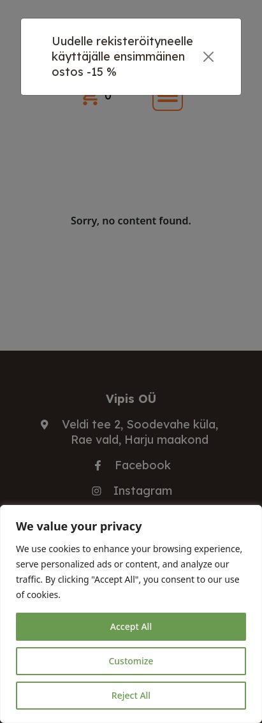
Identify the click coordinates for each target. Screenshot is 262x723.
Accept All (131, 626)
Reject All (131, 695)
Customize (130, 661)
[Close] (208, 57)
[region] (131, 614)
